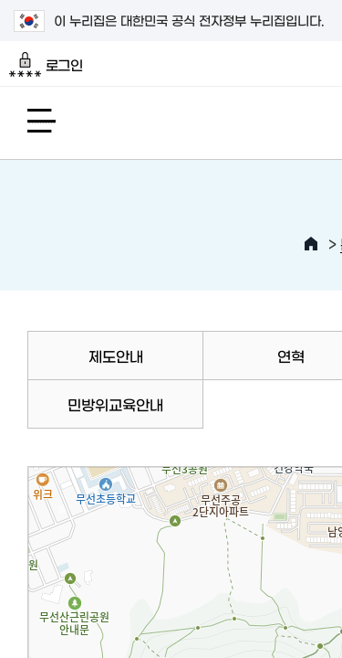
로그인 (46, 65)
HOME (311, 244)
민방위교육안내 (115, 404)
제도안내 (115, 355)
